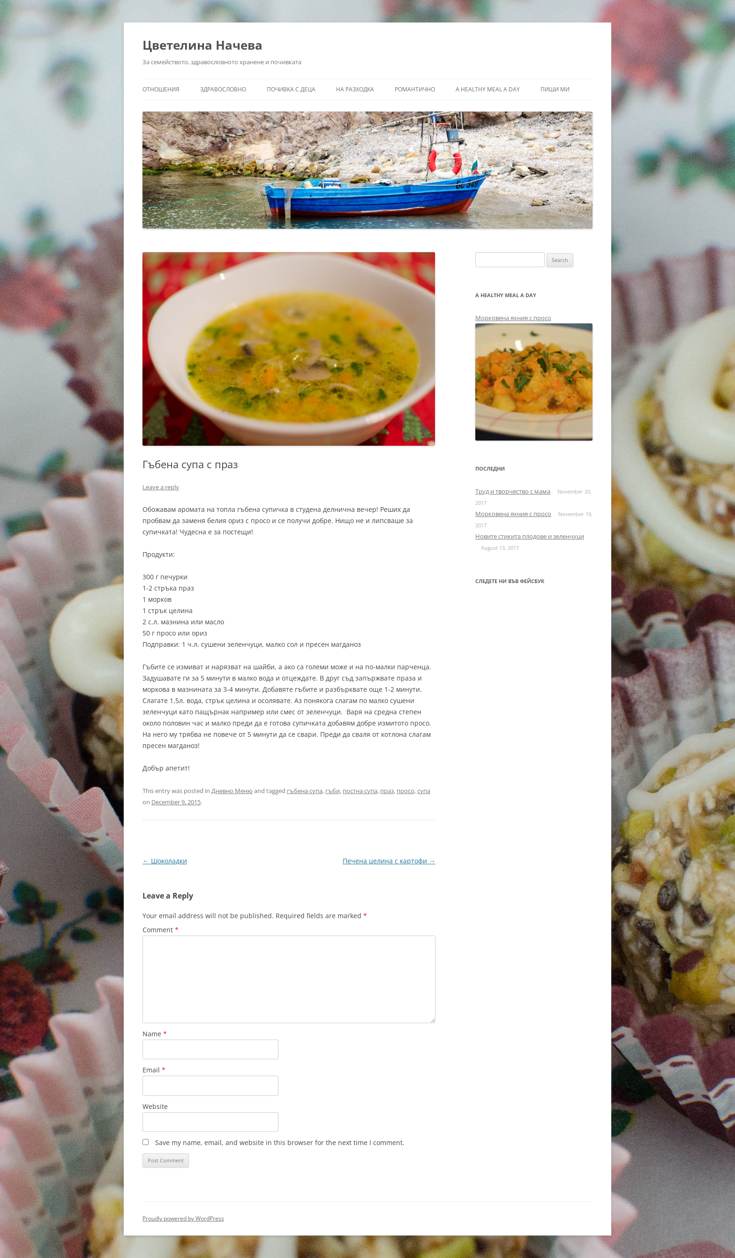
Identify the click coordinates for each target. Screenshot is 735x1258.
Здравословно (223, 89)
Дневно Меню (232, 790)
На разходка (355, 89)
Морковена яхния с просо (513, 318)
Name (154, 1033)
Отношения (161, 89)
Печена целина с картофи (389, 860)
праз (387, 790)
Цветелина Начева (202, 45)
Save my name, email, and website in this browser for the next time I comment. (280, 1142)
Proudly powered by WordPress (183, 1218)
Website (155, 1106)
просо (405, 790)
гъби (332, 790)
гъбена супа (304, 790)
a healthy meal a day (488, 89)
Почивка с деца (291, 89)
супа (423, 790)
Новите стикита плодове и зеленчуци (529, 536)
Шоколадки (164, 860)
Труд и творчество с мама (512, 491)
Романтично (415, 89)
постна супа (360, 790)
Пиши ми (555, 89)
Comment (160, 929)
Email (153, 1069)
